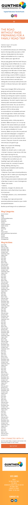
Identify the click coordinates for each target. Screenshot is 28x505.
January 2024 (4, 283)
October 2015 (4, 407)
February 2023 (4, 298)
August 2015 (4, 409)
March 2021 (4, 326)
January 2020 (4, 343)
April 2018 (3, 371)
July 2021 (3, 320)
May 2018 (3, 369)
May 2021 (3, 323)
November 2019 (5, 346)
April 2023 (3, 295)
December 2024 (5, 267)
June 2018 (3, 368)
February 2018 (4, 374)
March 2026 (4, 246)
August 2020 (4, 337)
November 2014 (5, 421)
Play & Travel (4, 231)
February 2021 (4, 328)
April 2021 (3, 325)
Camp (2, 217)
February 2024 (4, 282)
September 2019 (5, 349)
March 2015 (4, 415)
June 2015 (3, 412)
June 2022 (3, 308)
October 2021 (4, 317)
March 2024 (4, 280)
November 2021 (5, 316)
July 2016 (3, 395)
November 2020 (5, 332)
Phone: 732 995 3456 (14, 490)
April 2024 (3, 279)
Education (3, 220)
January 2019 (4, 357)
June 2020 (3, 338)
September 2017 (5, 381)
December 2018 (5, 359)
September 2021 (5, 319)
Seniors (3, 236)
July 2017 (3, 384)
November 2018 (5, 360)
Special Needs (4, 237)
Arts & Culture (4, 214)
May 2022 (3, 310)
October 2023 (4, 288)
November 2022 (5, 303)
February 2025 (4, 264)
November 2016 (5, 390)
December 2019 (5, 344)
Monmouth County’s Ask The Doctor (14, 485)
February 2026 (4, 248)
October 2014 (4, 423)
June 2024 (3, 276)
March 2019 (4, 356)
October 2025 (4, 252)
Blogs (2, 215)
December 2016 (5, 389)
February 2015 (4, 417)
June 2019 (3, 352)
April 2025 (3, 261)
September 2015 (5, 408)
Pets (2, 230)
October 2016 (4, 392)
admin (15, 44)
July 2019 (3, 350)
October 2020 (4, 334)
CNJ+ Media (14, 483)
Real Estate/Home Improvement (9, 233)
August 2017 (4, 383)
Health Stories (4, 226)
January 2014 (4, 435)
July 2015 (3, 411)
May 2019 (3, 353)
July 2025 (3, 256)
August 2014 (4, 426)
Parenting (3, 229)
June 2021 (3, 322)
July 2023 (3, 292)
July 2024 (3, 274)
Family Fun (3, 221)
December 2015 (5, 405)
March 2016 (4, 401)
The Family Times (14, 487)
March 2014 (4, 432)
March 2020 (4, 340)
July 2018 (3, 366)
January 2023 (4, 300)
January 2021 (4, 329)
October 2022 (4, 304)
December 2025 (5, 249)
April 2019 (3, 355)
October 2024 (4, 270)
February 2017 (4, 386)
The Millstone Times (14, 481)
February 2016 (4, 402)
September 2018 (5, 363)
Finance (3, 223)
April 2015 (3, 414)
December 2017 (5, 377)
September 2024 (5, 271)
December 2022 (5, 301)
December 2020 (5, 331)
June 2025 (3, 258)
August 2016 (4, 393)
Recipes (3, 234)
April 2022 (3, 311)
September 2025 (5, 253)
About (14, 480)
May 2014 (3, 430)
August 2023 (4, 291)
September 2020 (5, 335)
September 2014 (5, 424)
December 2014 (5, 420)
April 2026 (3, 245)
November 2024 (5, 268)
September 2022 (5, 305)
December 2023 (5, 285)
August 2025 (4, 255)
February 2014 (4, 433)
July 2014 (3, 427)
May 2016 (3, 398)
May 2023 (3, 294)
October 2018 (4, 362)
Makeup (3, 227)
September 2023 (5, 289)
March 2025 (4, 262)
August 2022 (4, 307)
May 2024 (3, 277)
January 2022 (4, 314)
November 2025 (5, 250)
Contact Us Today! (14, 488)
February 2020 (4, 341)
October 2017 (4, 380)
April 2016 (3, 399)
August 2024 (4, 273)
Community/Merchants (7, 218)
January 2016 (4, 404)
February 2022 (4, 313)
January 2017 (4, 387)
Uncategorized (4, 239)
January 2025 (4, 265)
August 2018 (4, 365)
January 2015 (4, 418)
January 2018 (4, 375)
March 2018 (4, 372)
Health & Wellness (5, 224)
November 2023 (5, 286)
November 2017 (5, 378)
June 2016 (3, 396)
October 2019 (4, 347)
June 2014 (3, 429)
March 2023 (4, 297)
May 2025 (3, 259)
